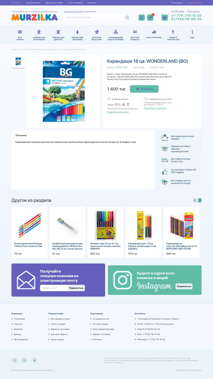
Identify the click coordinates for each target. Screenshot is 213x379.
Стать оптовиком (75, 3)
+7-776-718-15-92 (186, 15)
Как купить (16, 3)
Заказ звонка (193, 11)
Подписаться (184, 286)
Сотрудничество (101, 319)
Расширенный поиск (73, 11)
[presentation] (195, 200)
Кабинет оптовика (101, 334)
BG (142, 67)
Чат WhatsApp (177, 11)
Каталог (24, 49)
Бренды (17, 334)
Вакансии (18, 329)
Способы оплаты (33, 3)
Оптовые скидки (100, 324)
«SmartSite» (196, 370)
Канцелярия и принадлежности (44, 49)
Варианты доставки (54, 3)
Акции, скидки (57, 339)
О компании (19, 319)
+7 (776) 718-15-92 (151, 334)
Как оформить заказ (60, 319)
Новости (18, 324)
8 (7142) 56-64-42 (186, 19)
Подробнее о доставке (155, 108)
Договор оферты (59, 334)
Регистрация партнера (103, 329)
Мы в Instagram (21, 339)
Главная (15, 49)
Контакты (92, 3)
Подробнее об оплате (118, 112)
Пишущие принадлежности (73, 49)
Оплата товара (58, 324)
